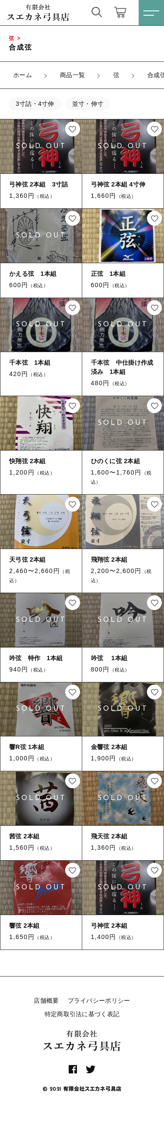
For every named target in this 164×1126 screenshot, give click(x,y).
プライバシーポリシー (99, 1000)
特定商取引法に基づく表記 (82, 1014)
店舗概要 (46, 1000)
